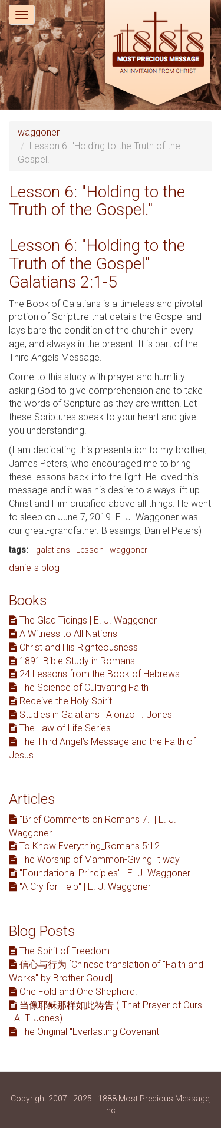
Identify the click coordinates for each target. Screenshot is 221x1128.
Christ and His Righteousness (73, 647)
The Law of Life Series (60, 728)
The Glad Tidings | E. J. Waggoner (83, 620)
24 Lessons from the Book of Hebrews (94, 674)
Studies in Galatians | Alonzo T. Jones (90, 714)
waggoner (39, 132)
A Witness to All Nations (63, 633)
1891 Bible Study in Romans (72, 661)
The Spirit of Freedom (59, 951)
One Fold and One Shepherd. (73, 991)
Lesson (90, 550)
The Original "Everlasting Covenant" (85, 1031)
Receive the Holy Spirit (60, 701)
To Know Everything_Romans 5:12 (84, 846)
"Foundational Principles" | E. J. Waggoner (99, 873)
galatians (53, 550)
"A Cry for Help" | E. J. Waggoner (80, 886)
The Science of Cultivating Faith (79, 687)
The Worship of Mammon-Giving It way (94, 859)
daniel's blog (34, 567)
